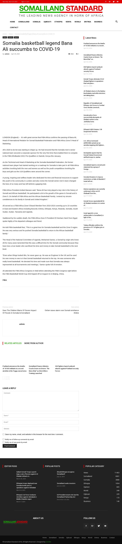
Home (12, 22)
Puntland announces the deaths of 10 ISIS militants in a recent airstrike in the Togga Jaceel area (14, 368)
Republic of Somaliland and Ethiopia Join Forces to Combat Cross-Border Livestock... (94, 105)
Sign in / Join (25, 2)
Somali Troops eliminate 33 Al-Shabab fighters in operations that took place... (94, 81)
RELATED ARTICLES (13, 343)
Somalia (36, 22)
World (78, 22)
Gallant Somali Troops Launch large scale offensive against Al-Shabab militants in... (27, 474)
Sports (16, 37)
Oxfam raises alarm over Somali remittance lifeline (62, 311)
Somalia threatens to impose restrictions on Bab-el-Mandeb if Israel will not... (94, 179)
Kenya (68, 22)
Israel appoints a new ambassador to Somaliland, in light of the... (94, 215)
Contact (14, 27)
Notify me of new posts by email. (16, 442)
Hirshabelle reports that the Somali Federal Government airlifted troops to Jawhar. (93, 155)
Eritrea (87, 22)
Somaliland (23, 22)
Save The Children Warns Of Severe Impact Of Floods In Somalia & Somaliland (19, 311)
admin (7, 54)
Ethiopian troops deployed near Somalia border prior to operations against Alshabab (26, 486)
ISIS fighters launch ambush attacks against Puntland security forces (67, 368)
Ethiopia (58, 22)
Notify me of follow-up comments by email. (19, 439)
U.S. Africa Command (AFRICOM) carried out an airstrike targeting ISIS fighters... (94, 143)
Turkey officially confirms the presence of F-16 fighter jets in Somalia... (94, 227)
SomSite (48, 542)
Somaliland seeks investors (66, 483)
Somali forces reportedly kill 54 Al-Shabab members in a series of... (94, 203)
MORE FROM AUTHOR (33, 343)
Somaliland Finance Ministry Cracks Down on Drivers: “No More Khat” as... (93, 57)
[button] (116, 22)
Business (98, 22)
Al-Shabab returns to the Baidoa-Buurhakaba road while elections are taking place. (95, 93)
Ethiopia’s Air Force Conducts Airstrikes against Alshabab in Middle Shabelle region (26, 497)
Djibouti (47, 22)
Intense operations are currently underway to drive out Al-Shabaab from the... (94, 191)
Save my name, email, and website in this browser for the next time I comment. (34, 434)
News (11, 34)
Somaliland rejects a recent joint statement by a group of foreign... (94, 167)
